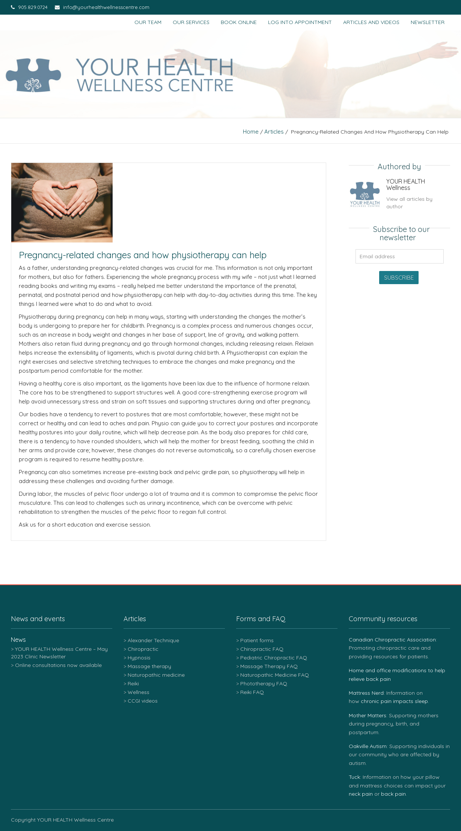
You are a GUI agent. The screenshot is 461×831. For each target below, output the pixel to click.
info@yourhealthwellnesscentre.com (102, 7)
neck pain (361, 793)
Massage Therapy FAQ (269, 666)
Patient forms (257, 640)
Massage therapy (149, 666)
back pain (393, 793)
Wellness (138, 692)
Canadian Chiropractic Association (392, 639)
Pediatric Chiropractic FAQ (273, 657)
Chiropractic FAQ (261, 649)
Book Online (239, 22)
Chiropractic (143, 649)
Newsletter (427, 22)
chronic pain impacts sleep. (395, 701)
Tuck (354, 777)
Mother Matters (367, 715)
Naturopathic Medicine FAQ (274, 674)
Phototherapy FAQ (263, 683)
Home (251, 131)
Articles (274, 131)
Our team (147, 22)
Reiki (133, 683)
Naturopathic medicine (156, 674)
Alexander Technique (153, 640)
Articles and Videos (371, 22)
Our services (191, 22)
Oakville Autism (368, 746)
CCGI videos (143, 700)
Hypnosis (139, 657)
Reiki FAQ (252, 692)
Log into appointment (300, 22)
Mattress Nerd (366, 692)
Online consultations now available (58, 665)
